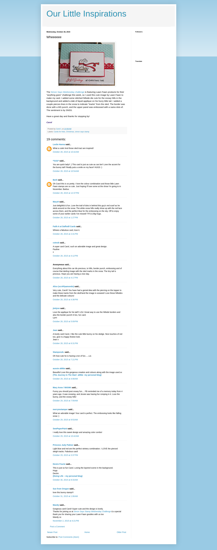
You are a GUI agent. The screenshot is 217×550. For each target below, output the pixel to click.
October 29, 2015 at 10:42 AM (66, 436)
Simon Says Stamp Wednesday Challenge (92, 511)
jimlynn (56, 308)
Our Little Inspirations (86, 13)
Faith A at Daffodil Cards (64, 226)
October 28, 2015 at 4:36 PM (65, 299)
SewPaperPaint (60, 428)
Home (87, 532)
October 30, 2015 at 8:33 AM (65, 480)
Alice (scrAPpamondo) (63, 286)
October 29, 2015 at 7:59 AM (65, 401)
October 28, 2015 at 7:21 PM (65, 359)
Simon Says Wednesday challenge (67, 92)
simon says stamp (82, 132)
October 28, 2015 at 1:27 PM (65, 217)
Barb (55, 180)
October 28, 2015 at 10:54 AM (66, 171)
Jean (55, 330)
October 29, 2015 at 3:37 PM (65, 455)
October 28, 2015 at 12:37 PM (66, 193)
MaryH (56, 202)
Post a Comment (57, 526)
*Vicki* (56, 161)
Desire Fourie (59, 464)
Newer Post (52, 532)
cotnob (56, 243)
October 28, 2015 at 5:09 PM (65, 321)
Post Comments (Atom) (69, 537)
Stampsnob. (58, 352)
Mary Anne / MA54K (62, 387)
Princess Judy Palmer (63, 445)
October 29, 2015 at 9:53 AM (65, 420)
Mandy (56, 505)
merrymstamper (60, 409)
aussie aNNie (59, 368)
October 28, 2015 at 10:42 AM (66, 152)
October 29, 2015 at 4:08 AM (65, 379)
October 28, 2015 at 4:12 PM (65, 256)
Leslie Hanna (59, 144)
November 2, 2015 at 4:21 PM (66, 521)
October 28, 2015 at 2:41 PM (65, 234)
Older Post (121, 532)
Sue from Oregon (61, 489)
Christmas (70, 132)
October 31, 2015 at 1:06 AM (65, 496)
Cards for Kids (59, 132)
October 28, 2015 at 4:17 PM (65, 278)
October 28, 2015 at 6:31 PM (65, 343)
